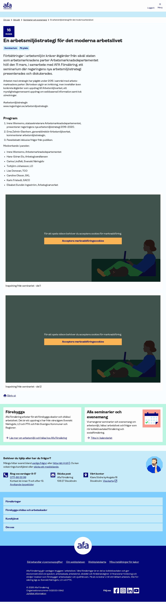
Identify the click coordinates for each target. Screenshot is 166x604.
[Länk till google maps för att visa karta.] (110, 483)
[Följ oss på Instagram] (123, 592)
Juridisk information (36, 595)
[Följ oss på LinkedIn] (129, 592)
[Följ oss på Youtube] (136, 592)
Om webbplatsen (75, 564)
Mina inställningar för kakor (124, 564)
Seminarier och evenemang (35, 20)
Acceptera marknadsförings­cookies (83, 240)
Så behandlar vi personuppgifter (45, 564)
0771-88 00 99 (18, 479)
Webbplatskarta (97, 564)
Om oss (6, 20)
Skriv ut (9, 395)
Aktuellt (16, 20)
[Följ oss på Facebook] (116, 592)
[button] (83, 238)
